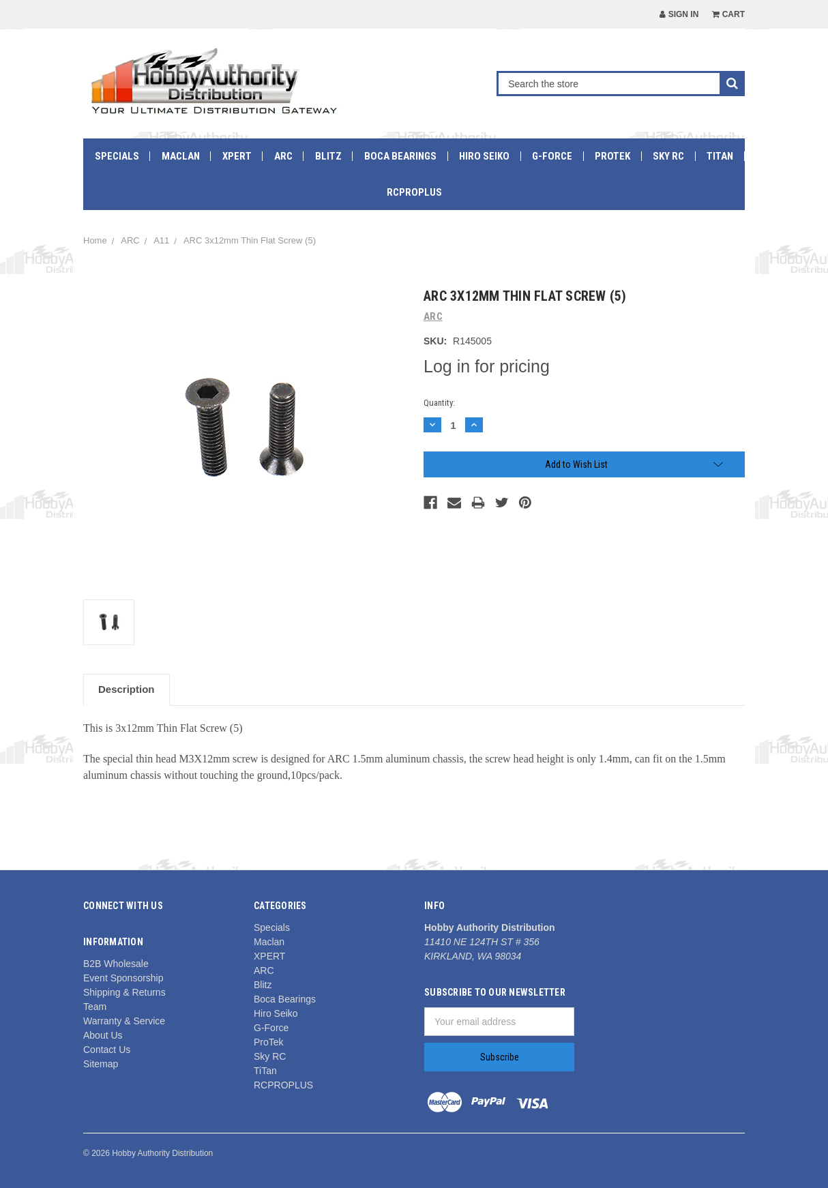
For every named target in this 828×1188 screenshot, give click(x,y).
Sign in (679, 14)
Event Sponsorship (123, 977)
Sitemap (100, 1063)
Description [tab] (126, 689)
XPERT (237, 156)
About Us (103, 1035)
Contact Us (106, 1049)
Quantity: (439, 403)
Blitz (328, 156)
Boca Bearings (400, 156)
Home (95, 240)
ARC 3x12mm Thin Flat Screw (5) (249, 240)
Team (94, 1006)
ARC (283, 156)
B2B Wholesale (116, 963)
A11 (161, 240)
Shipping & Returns (124, 992)
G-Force (552, 156)
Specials (117, 156)
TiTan (720, 156)
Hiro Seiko (484, 156)
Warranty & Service (124, 1020)
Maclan (181, 156)
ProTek (612, 156)
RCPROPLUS (414, 192)
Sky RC (668, 156)
